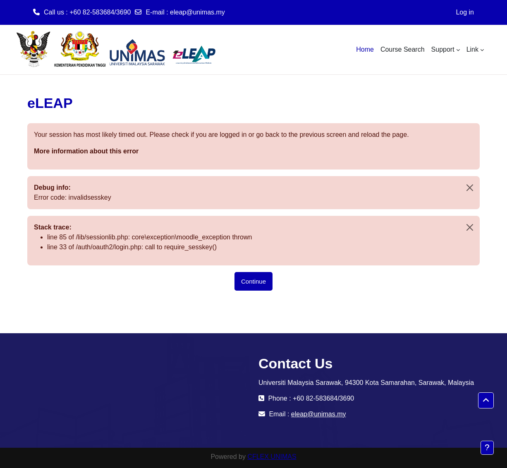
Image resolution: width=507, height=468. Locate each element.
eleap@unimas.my (197, 12)
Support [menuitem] (442, 49)
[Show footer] (487, 448)
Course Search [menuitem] (402, 49)
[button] (486, 400)
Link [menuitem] (472, 49)
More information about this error (86, 151)
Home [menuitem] (365, 49)
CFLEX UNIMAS (271, 456)
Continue (253, 281)
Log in (465, 12)
